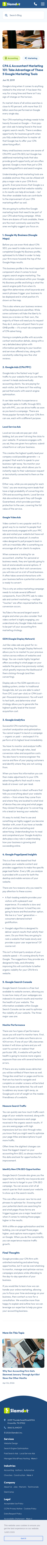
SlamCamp (9, 1492)
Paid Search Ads (11, 1453)
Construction (19, 1475)
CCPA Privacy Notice (13, 1508)
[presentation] (7, 1357)
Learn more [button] (9, 1532)
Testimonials (33, 1487)
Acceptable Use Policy (13, 1503)
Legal (7, 1499)
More (34, 1458)
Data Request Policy (13, 1513)
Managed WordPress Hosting (17, 1458)
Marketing (31, 58)
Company (9, 1482)
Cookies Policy (30, 1508)
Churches (8, 1475)
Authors (18, 1470)
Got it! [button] (23, 1538)
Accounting (11, 58)
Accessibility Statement (14, 1518)
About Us (8, 1487)
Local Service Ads (27, 1453)
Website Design (11, 1443)
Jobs (15, 1487)
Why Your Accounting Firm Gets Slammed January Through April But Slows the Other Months (21, 1375)
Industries (9, 1465)
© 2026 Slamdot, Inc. (13, 1432)
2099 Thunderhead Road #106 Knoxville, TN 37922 (19, 1421)
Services (9, 1438)
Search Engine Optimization (16, 1448)
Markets (22, 1487)
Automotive (29, 1470)
